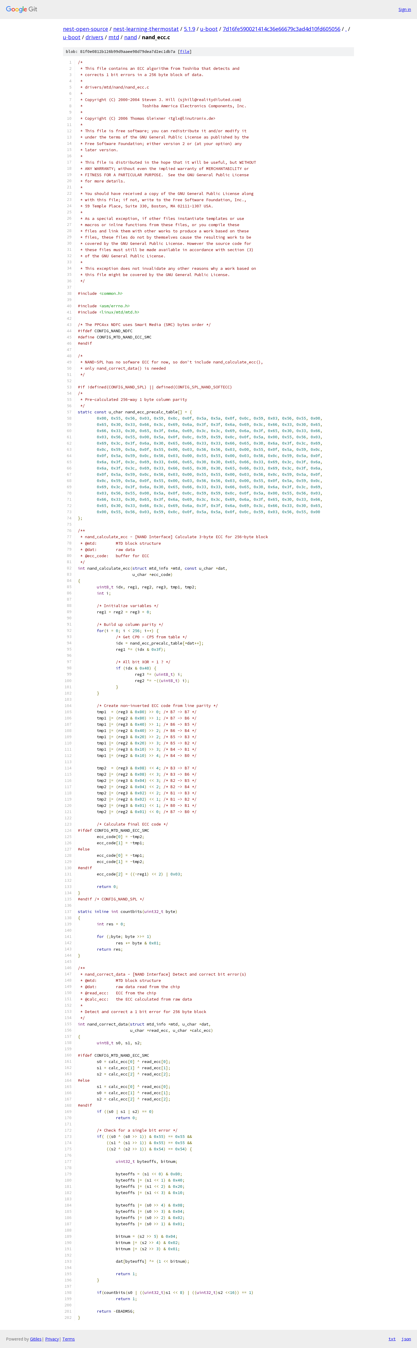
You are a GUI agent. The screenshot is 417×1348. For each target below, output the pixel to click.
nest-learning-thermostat (146, 28)
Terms (68, 1339)
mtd (113, 37)
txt (392, 1338)
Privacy (52, 1339)
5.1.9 (189, 28)
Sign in (405, 9)
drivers (94, 37)
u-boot (209, 28)
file (184, 51)
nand (130, 37)
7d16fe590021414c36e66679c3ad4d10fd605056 (281, 28)
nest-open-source (85, 28)
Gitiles (36, 1339)
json (406, 1338)
